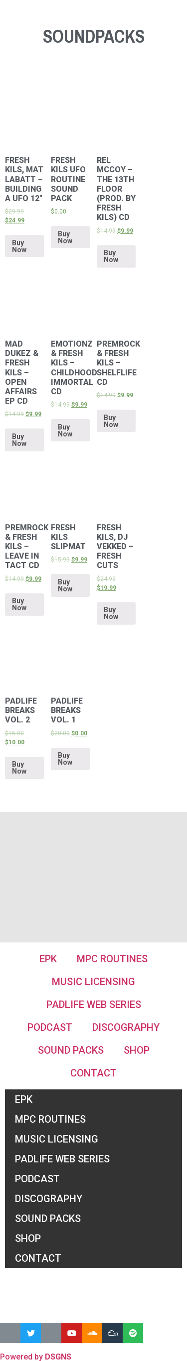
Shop (137, 1050)
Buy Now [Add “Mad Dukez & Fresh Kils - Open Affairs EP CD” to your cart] (19, 439)
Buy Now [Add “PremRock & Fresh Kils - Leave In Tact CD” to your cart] (19, 604)
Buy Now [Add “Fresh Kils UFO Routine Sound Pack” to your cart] (65, 237)
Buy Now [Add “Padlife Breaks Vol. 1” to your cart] (65, 758)
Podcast (49, 1027)
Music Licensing (93, 982)
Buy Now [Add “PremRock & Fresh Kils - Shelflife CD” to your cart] (111, 421)
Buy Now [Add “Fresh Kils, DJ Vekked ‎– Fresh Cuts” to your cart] (111, 613)
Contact (93, 1073)
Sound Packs (71, 1050)
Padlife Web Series (93, 1004)
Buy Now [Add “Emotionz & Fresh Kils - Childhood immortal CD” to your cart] (65, 430)
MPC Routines (112, 959)
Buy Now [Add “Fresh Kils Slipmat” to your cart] (65, 585)
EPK (48, 959)
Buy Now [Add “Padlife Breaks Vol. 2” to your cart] (19, 767)
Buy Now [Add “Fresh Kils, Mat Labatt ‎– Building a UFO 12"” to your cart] (19, 246)
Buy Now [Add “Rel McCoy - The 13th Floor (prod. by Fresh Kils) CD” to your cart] (111, 256)
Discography (126, 1027)
